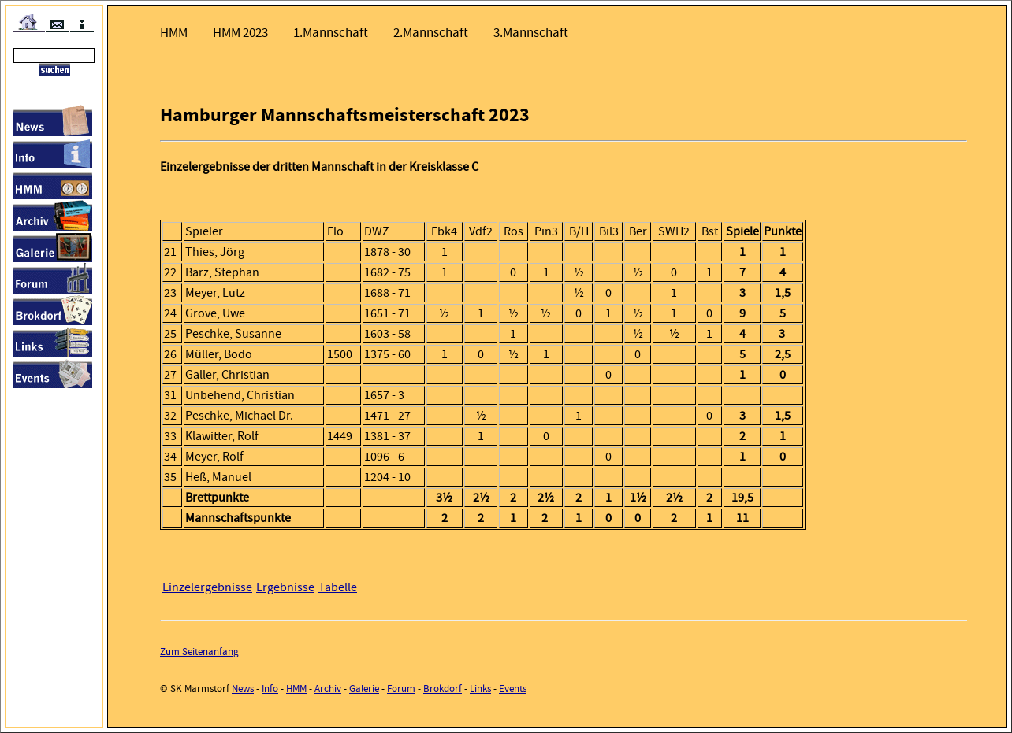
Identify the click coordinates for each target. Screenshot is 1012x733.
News (243, 688)
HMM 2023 (240, 32)
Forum (401, 688)
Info (270, 688)
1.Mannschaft (330, 32)
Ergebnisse (285, 587)
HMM (174, 32)
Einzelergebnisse (207, 587)
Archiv (327, 688)
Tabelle (337, 587)
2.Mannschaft (430, 32)
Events (512, 688)
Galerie (364, 688)
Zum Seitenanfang (199, 651)
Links (480, 688)
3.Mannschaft (530, 32)
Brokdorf (442, 688)
